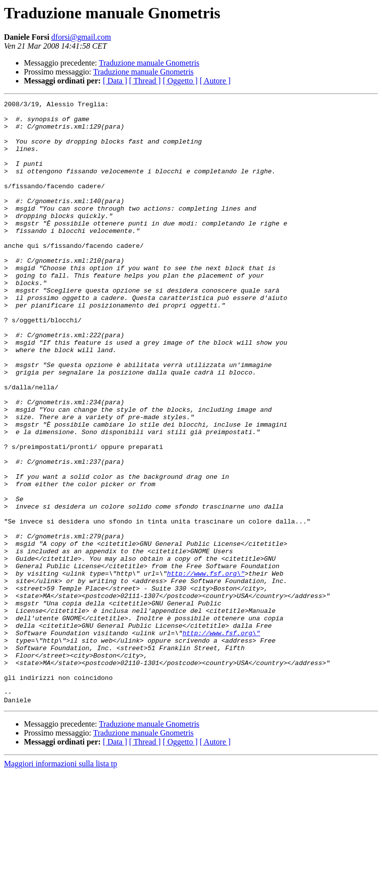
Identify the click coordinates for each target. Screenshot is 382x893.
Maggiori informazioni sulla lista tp (60, 884)
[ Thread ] (145, 80)
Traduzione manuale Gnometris (149, 63)
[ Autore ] (214, 80)
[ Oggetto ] (180, 80)
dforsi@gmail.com (81, 37)
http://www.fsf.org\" (206, 668)
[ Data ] (115, 80)
